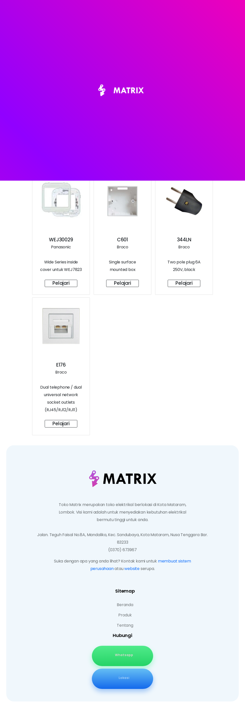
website (132, 569)
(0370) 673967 (122, 550)
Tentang (125, 625)
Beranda (125, 605)
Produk (125, 615)
